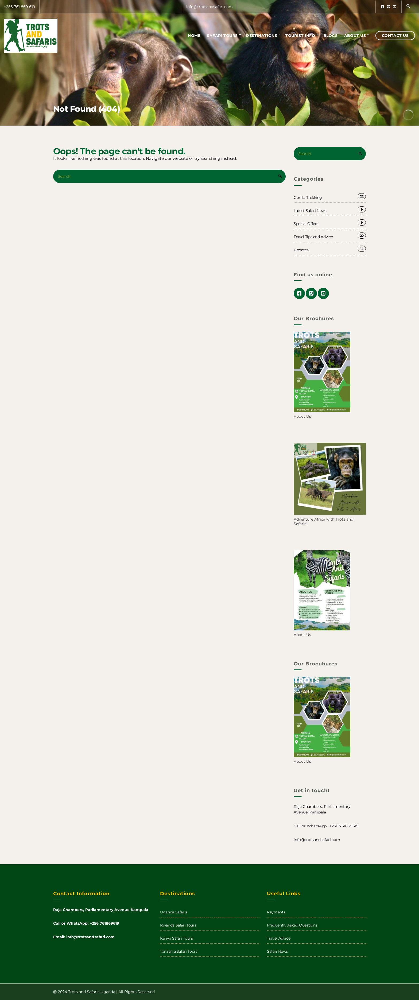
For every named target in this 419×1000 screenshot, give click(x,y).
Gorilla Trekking (308, 197)
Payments (276, 912)
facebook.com (383, 7)
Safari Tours (222, 35)
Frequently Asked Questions (292, 925)
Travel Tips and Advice (313, 236)
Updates (301, 249)
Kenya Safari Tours (176, 938)
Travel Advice (278, 938)
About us (355, 35)
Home (194, 35)
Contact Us (395, 35)
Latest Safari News (310, 210)
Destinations (261, 35)
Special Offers (306, 223)
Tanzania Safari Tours (178, 951)
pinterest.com (388, 7)
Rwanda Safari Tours (178, 925)
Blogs (330, 35)
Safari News (277, 951)
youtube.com (394, 7)
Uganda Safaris (173, 912)
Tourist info (300, 35)
